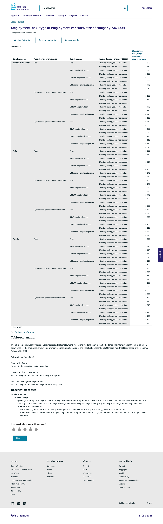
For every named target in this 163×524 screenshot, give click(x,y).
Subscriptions (124, 487)
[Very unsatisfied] (14, 429)
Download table (47, 40)
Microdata (14, 477)
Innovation (87, 477)
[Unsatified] (19, 429)
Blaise (12, 494)
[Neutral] (25, 429)
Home (13, 22)
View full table (22, 40)
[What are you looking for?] (83, 8)
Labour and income (31, 16)
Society (61, 16)
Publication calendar (127, 503)
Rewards (50, 477)
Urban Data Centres (17, 484)
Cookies (122, 473)
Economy (48, 16)
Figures (14, 16)
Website (122, 466)
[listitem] (12, 504)
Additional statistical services (21, 480)
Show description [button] (72, 40)
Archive (122, 484)
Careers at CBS (88, 480)
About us (84, 16)
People (49, 470)
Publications (15, 487)
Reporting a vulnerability (129, 480)
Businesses (51, 466)
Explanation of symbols (25, 332)
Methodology (15, 491)
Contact (86, 466)
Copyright (123, 470)
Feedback (160, 255)
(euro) (141, 55)
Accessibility (124, 477)
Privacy (49, 473)
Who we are (87, 473)
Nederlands (147, 8)
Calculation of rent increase (21, 470)
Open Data (14, 473)
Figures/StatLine (16, 466)
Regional (73, 16)
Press (85, 470)
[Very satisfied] (36, 429)
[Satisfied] (30, 429)
